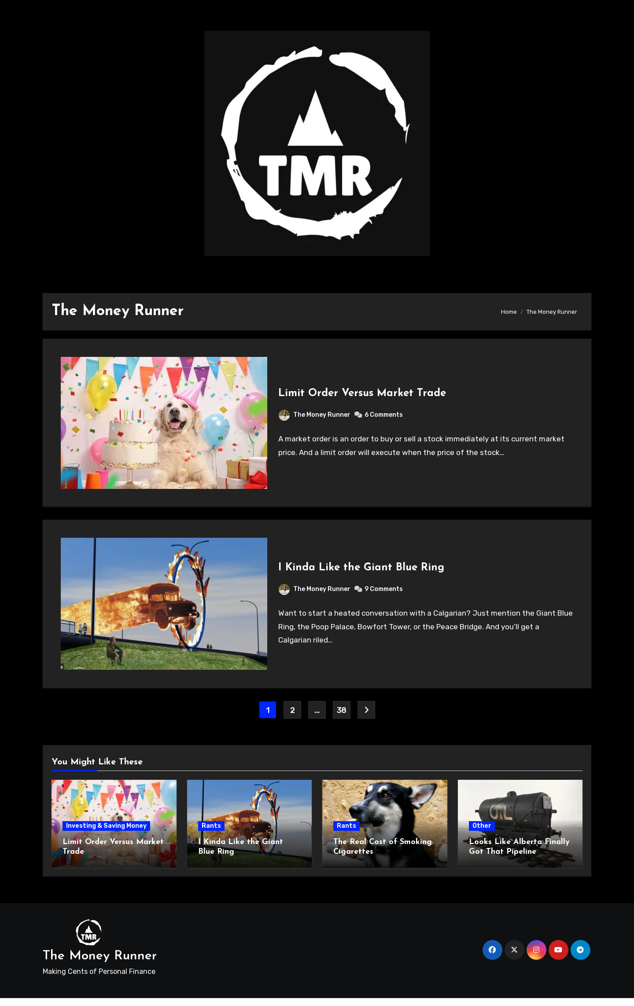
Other (481, 833)
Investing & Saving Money (106, 833)
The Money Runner (315, 416)
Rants (211, 833)
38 (341, 718)
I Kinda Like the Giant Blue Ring (362, 573)
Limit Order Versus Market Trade (362, 395)
